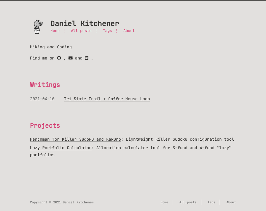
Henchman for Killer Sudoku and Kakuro (75, 139)
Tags (107, 31)
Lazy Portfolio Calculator (61, 147)
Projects (45, 126)
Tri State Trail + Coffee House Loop (107, 98)
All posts (81, 31)
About (129, 31)
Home (55, 31)
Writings (45, 85)
